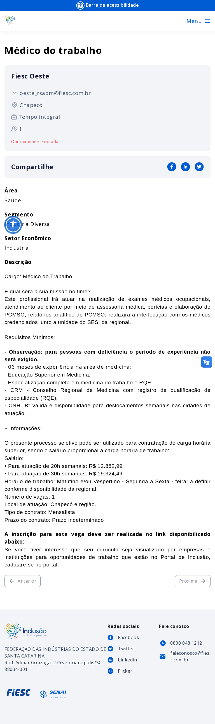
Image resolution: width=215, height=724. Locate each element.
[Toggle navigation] (198, 21)
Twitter (126, 649)
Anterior (22, 581)
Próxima (193, 581)
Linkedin (127, 660)
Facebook (128, 637)
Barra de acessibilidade (107, 5)
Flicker (125, 671)
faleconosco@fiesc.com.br (189, 656)
